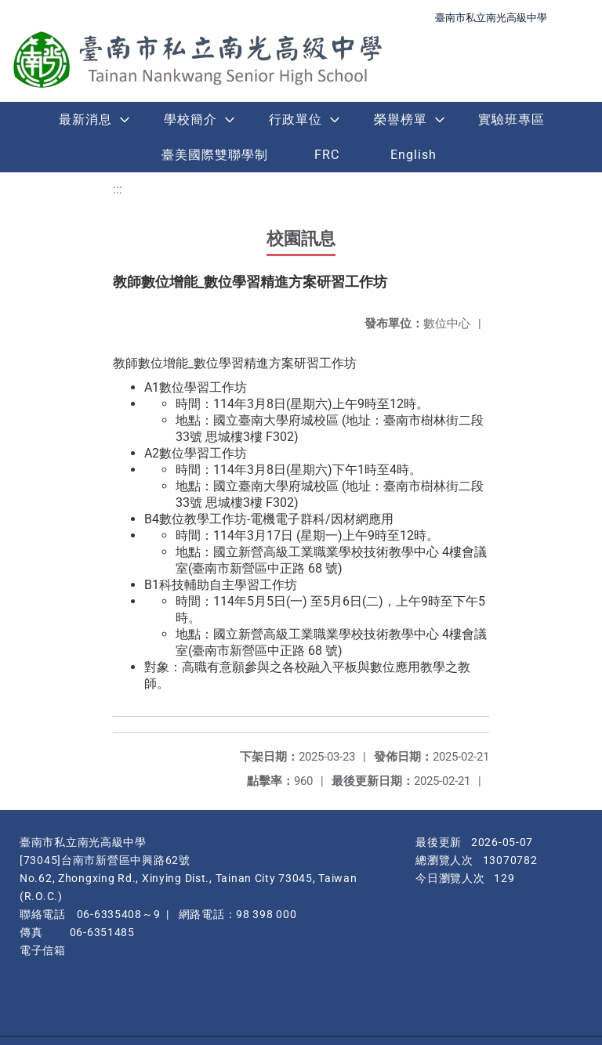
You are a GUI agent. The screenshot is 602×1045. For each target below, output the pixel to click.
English (413, 154)
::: (117, 189)
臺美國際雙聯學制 (214, 154)
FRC (326, 154)
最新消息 (85, 119)
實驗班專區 (511, 119)
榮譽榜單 (400, 119)
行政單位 (295, 119)
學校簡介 (190, 119)
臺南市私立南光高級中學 (491, 18)
